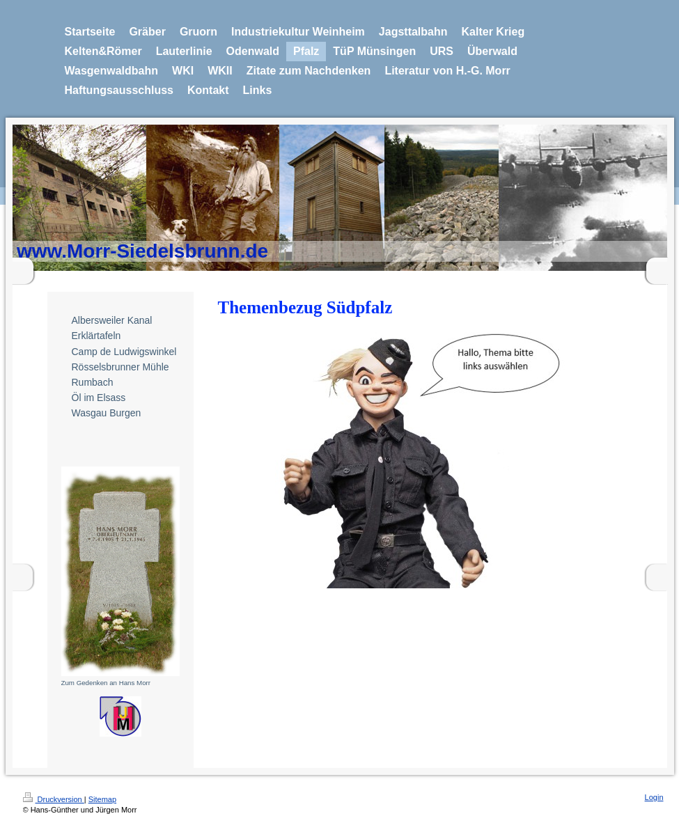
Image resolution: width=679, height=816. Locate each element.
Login (654, 797)
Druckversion (53, 799)
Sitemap (102, 799)
